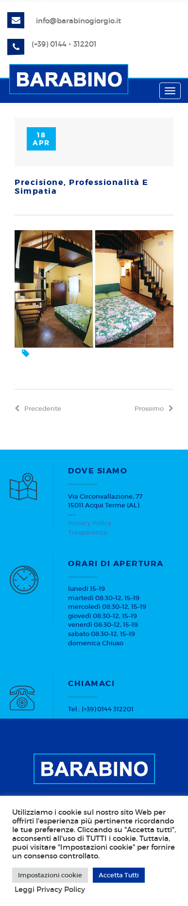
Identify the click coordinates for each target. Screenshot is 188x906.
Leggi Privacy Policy (50, 889)
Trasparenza (87, 532)
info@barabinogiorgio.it (78, 20)
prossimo (154, 408)
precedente (38, 408)
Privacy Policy (89, 523)
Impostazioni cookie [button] (50, 875)
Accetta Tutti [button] (119, 875)
